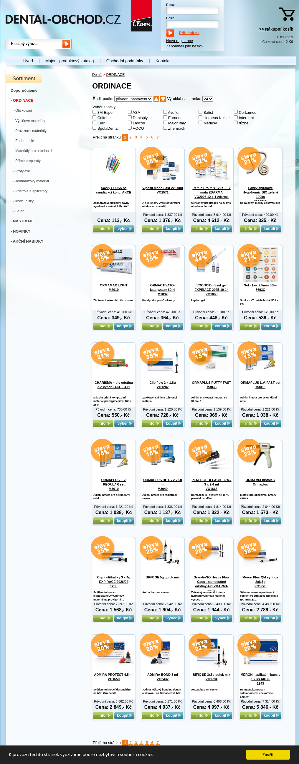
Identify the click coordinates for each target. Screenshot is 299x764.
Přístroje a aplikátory (30, 191)
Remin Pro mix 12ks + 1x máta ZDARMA (211, 192)
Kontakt (162, 61)
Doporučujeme (24, 90)
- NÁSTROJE (22, 221)
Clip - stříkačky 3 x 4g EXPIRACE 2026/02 (113, 581)
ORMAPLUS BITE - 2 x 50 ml (162, 484)
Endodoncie (23, 141)
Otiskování (22, 110)
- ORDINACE (22, 100)
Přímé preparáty (27, 161)
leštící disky (23, 201)
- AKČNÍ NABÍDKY (27, 241)
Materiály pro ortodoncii (32, 151)
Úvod (28, 61)
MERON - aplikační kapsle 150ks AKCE (260, 679)
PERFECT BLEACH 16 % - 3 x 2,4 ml (211, 484)
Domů (97, 75)
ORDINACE (115, 75)
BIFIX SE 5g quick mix (163, 577)
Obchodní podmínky (124, 61)
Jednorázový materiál (31, 181)
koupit (173, 228)
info (103, 228)
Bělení (19, 211)
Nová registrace (179, 41)
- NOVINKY (20, 231)
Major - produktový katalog (69, 61)
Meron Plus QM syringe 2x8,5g (260, 581)
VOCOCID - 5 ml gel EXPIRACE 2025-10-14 (211, 289)
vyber (124, 228)
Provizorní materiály (30, 131)
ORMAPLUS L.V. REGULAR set (113, 484)
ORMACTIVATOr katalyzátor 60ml (162, 289)
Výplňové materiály (29, 121)
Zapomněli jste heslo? (184, 46)
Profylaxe (21, 171)
